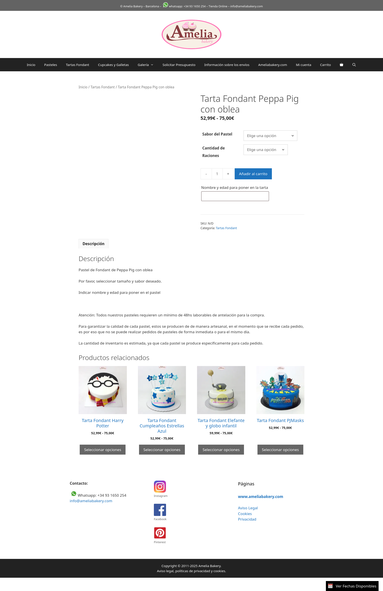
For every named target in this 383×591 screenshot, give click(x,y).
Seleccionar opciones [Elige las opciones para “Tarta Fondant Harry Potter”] (102, 449)
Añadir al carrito (253, 173)
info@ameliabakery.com (91, 500)
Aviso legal (165, 571)
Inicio (31, 64)
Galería (148, 64)
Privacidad (247, 519)
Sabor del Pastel (217, 134)
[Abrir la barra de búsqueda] (354, 64)
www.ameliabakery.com (260, 496)
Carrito (325, 64)
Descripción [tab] (93, 243)
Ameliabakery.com (272, 64)
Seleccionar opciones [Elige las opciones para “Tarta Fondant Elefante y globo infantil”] (221, 449)
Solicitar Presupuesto (178, 64)
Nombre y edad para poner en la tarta (235, 187)
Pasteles (50, 64)
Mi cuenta (303, 64)
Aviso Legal (248, 507)
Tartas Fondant (77, 64)
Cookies (245, 513)
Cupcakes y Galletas (113, 64)
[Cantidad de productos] (217, 173)
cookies (219, 571)
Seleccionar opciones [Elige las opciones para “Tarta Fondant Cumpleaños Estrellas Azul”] (161, 449)
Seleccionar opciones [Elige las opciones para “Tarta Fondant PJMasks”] (280, 449)
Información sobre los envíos (227, 64)
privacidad (202, 571)
